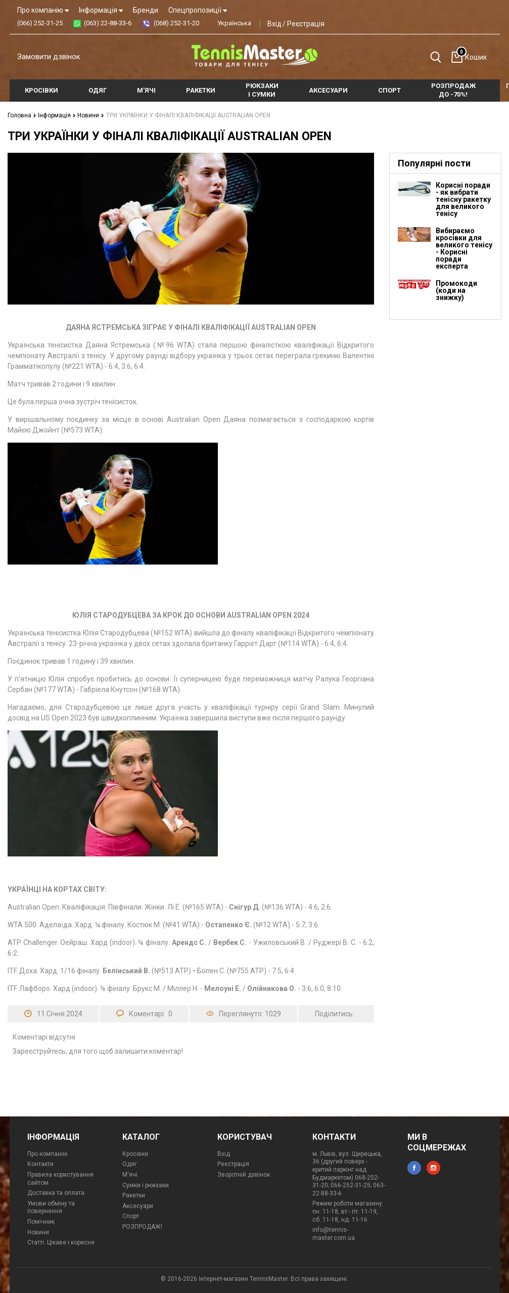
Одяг (129, 1164)
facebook (414, 1168)
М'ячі (129, 1174)
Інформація (101, 10)
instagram (433, 1168)
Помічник (41, 1221)
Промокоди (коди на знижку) (456, 290)
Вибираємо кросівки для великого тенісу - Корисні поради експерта (464, 248)
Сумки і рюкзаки (145, 1185)
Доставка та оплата (55, 1192)
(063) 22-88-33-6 (107, 23)
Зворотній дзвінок (243, 1174)
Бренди (145, 10)
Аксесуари (137, 1206)
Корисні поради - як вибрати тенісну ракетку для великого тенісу (463, 199)
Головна (22, 115)
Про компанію (43, 10)
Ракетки (133, 1195)
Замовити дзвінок (48, 56)
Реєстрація (306, 24)
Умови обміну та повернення (51, 1207)
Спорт (130, 1216)
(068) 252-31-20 (176, 23)
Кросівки (135, 1153)
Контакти (40, 1164)
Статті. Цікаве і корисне (61, 1242)
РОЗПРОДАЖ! (142, 1226)
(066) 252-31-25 (40, 23)
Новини (90, 115)
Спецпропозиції (197, 10)
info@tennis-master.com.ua (333, 1233)
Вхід (274, 24)
